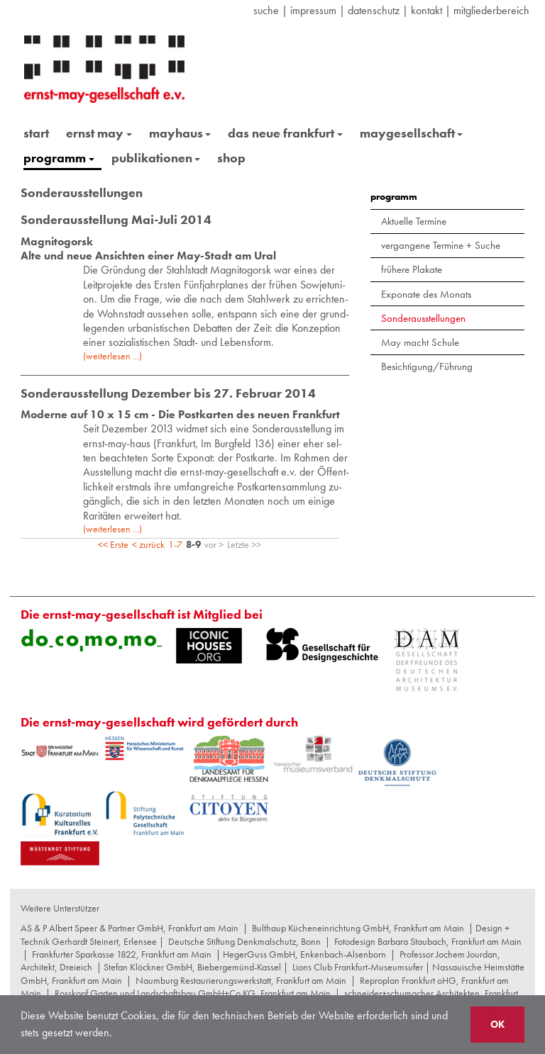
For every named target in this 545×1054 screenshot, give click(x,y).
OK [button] (497, 1024)
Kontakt (426, 10)
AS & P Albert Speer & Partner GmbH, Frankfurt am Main (129, 927)
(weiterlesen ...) (112, 355)
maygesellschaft (411, 133)
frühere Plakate (411, 269)
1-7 (175, 544)
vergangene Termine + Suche (440, 245)
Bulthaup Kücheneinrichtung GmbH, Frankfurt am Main (358, 927)
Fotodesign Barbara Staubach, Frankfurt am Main (428, 941)
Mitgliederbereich (491, 10)
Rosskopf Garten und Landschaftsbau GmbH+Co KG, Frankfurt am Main (193, 993)
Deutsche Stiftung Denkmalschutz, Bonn (244, 941)
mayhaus (180, 133)
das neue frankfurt (285, 133)
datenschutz (374, 10)
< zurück (148, 544)
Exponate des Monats (426, 294)
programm (58, 158)
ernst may (99, 133)
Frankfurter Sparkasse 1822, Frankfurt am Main (121, 954)
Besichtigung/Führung (427, 366)
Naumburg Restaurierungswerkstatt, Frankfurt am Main (241, 980)
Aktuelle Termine (413, 221)
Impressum (313, 10)
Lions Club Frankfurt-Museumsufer (357, 966)
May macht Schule (420, 342)
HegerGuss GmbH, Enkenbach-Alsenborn (304, 954)
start (36, 133)
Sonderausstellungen (423, 318)
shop (231, 158)
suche (266, 10)
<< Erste (113, 544)
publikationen (156, 158)
